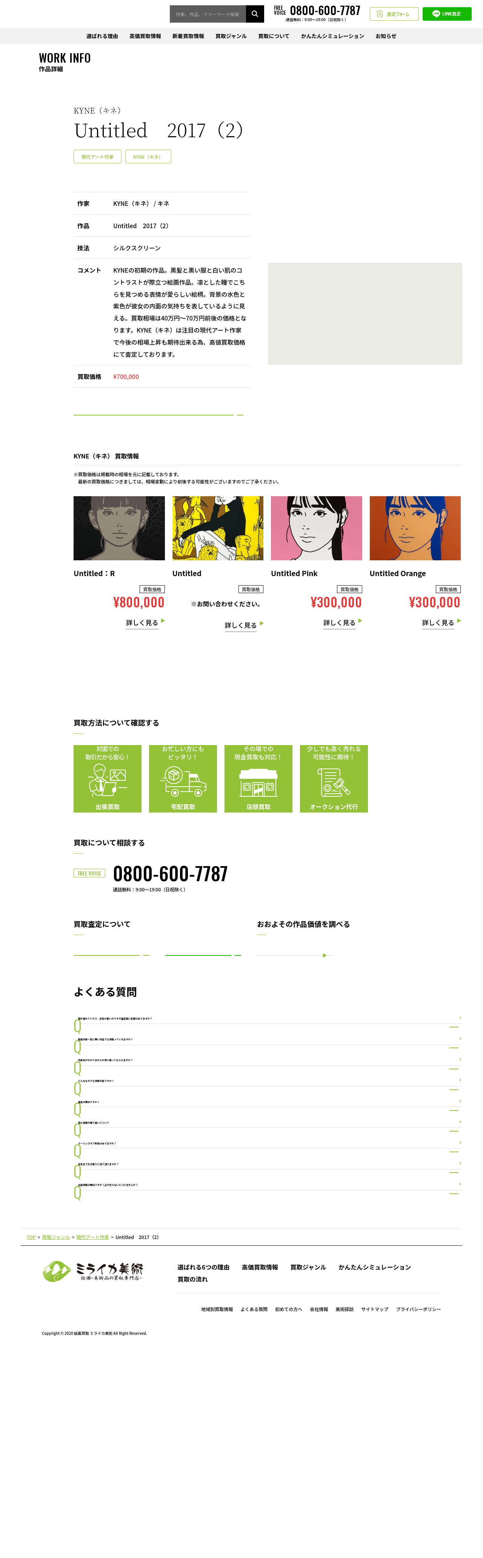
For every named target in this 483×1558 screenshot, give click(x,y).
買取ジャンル (231, 36)
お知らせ (386, 36)
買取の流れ (192, 1484)
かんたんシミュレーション (332, 36)
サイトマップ (374, 1514)
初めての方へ (288, 1514)
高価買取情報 (145, 36)
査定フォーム (394, 14)
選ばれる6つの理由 (203, 1472)
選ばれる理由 (102, 36)
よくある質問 (254, 1514)
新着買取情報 (188, 36)
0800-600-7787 (170, 895)
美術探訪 (344, 1514)
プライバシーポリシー (418, 1514)
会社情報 (319, 1514)
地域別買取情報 (217, 1514)
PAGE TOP (241, 1444)
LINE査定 (447, 14)
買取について (274, 36)
